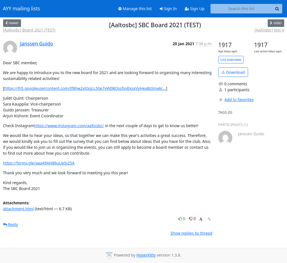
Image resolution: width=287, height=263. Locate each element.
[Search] (277, 8)
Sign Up (195, 8)
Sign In (168, 8)
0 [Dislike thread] (192, 218)
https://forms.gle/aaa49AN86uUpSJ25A (39, 163)
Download (233, 72)
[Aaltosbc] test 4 (269, 30)
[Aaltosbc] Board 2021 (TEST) (29, 30)
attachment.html (18, 208)
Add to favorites (236, 99)
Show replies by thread (191, 233)
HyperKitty (146, 255)
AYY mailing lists (21, 8)
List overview (231, 59)
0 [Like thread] (182, 218)
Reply (10, 224)
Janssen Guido (36, 43)
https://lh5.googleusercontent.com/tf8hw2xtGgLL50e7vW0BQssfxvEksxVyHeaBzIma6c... (85, 88)
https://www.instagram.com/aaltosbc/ (69, 125)
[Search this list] (241, 8)
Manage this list (135, 8)
